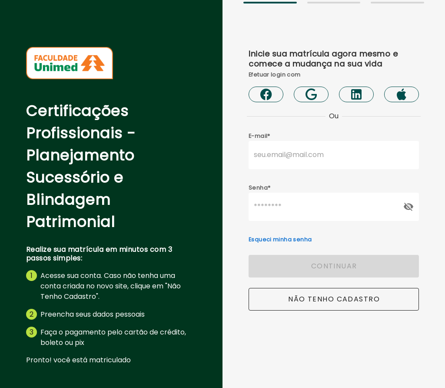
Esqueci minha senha (280, 239)
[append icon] (408, 206)
